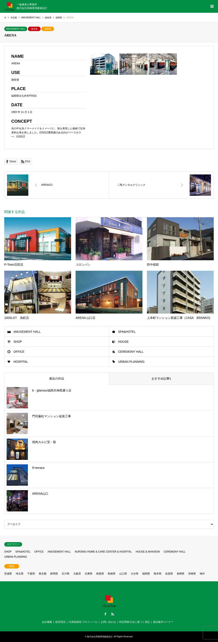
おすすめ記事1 (161, 378)
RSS (112, 614)
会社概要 (47, 621)
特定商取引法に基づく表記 (134, 621)
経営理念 (60, 621)
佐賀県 (169, 573)
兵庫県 (88, 573)
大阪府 (77, 573)
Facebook (105, 614)
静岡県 (54, 573)
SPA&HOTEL (127, 331)
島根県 (111, 573)
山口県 (123, 573)
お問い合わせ (108, 621)
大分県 (134, 573)
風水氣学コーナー (163, 621)
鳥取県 (100, 573)
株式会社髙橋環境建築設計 (100, 636)
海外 (202, 573)
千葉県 (31, 573)
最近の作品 (56, 378)
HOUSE (123, 341)
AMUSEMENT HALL (16, 29)
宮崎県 (192, 573)
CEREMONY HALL (131, 351)
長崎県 (180, 573)
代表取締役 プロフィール (83, 621)
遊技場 (34, 29)
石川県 (65, 573)
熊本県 (157, 573)
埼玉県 (19, 573)
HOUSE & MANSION (148, 551)
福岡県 (47, 29)
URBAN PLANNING (131, 361)
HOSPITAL (20, 361)
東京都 (42, 573)
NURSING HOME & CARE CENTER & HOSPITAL (103, 551)
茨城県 (8, 573)
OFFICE (18, 351)
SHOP (17, 341)
